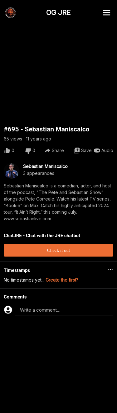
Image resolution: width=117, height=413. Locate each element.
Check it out (58, 250)
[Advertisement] (58, 399)
